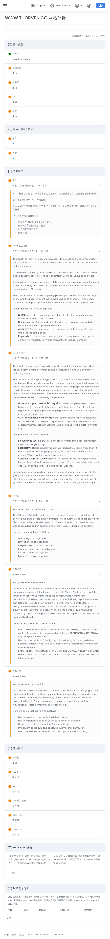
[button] (57, 186)
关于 (6, 934)
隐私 (14, 934)
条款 (21, 934)
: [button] (12, 180)
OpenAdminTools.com (37, 934)
